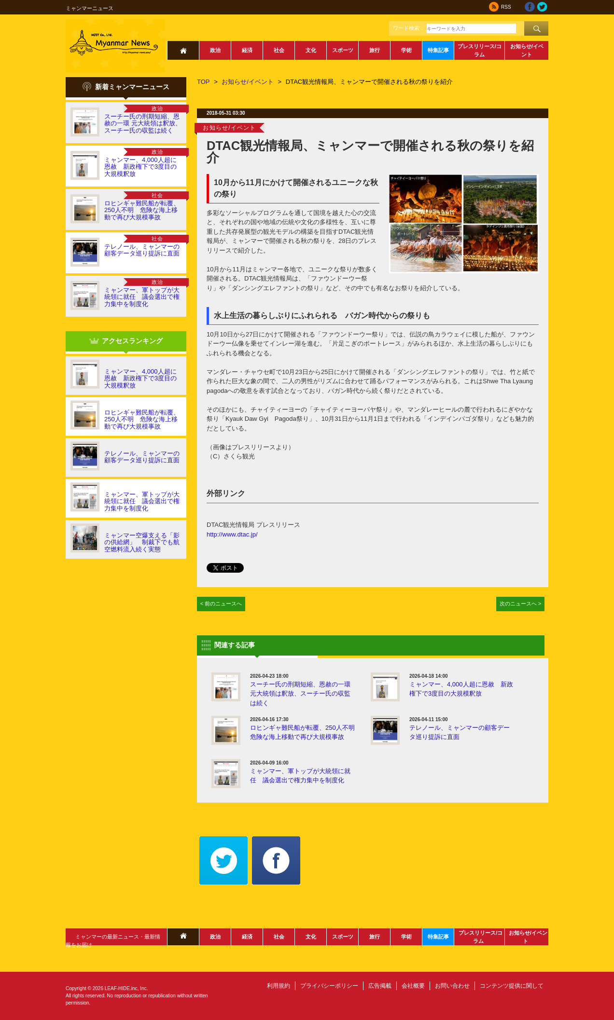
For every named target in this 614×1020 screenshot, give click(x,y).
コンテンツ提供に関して (512, 985)
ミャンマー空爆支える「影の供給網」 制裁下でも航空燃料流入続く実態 (142, 542)
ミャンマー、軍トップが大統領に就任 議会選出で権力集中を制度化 (142, 297)
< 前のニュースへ (221, 603)
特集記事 (438, 50)
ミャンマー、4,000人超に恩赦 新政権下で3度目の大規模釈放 (140, 166)
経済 (247, 50)
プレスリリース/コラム (480, 50)
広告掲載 (379, 985)
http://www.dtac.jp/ (232, 534)
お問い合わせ (452, 985)
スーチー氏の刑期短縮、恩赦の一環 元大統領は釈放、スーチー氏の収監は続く (142, 123)
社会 (279, 50)
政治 (215, 50)
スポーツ (342, 50)
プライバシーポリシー (329, 985)
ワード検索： (409, 28)
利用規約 (278, 985)
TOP (203, 81)
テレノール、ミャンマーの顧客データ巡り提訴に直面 (142, 250)
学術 (406, 50)
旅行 (374, 50)
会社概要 (413, 985)
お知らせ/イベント (527, 50)
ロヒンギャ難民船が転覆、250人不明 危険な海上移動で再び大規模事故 (142, 210)
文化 (311, 50)
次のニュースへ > (521, 603)
